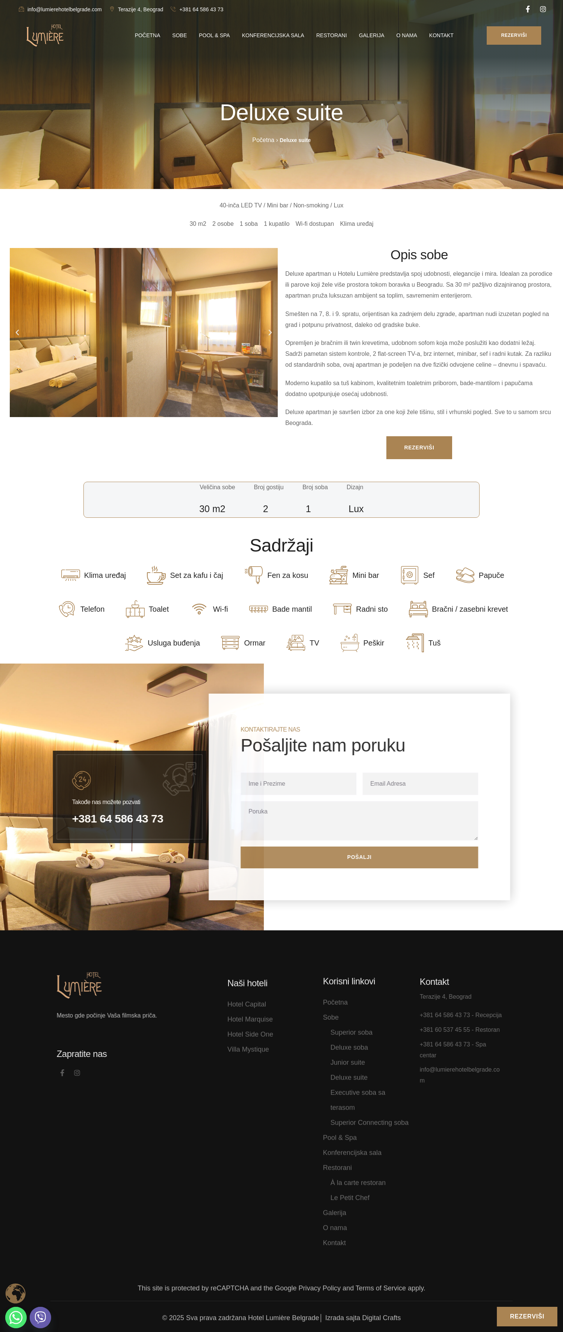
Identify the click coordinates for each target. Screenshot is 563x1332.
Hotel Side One (250, 1045)
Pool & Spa (340, 1132)
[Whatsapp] (16, 1317)
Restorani (337, 1162)
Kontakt (334, 1237)
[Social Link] (528, 9)
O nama (335, 1222)
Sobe (331, 1012)
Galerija (334, 1207)
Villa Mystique (248, 1060)
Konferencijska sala (352, 1147)
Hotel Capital (246, 1015)
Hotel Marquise (250, 1030)
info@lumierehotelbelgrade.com (60, 9)
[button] (17, 332)
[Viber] (40, 1317)
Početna (335, 997)
